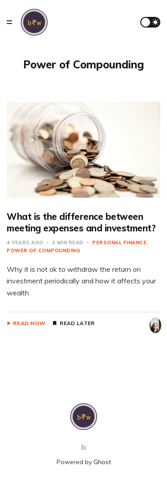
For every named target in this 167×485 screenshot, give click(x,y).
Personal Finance (119, 242)
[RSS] (83, 448)
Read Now (29, 323)
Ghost (102, 462)
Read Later (77, 323)
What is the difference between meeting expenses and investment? (81, 222)
